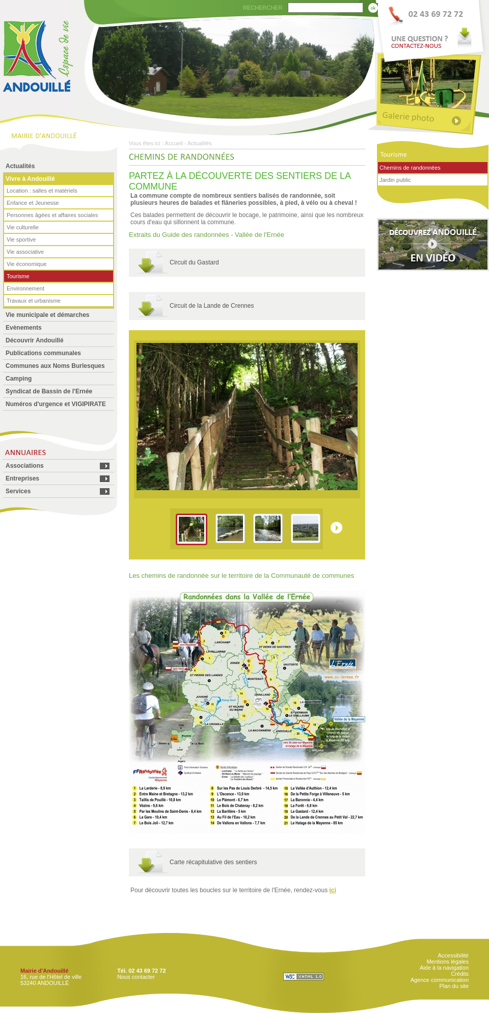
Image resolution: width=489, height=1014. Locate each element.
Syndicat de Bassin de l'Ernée (49, 391)
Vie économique (27, 264)
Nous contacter (136, 977)
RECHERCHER (263, 8)
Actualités (20, 166)
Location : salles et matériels (42, 191)
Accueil (173, 143)
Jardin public (395, 180)
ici (332, 890)
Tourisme (18, 276)
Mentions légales (447, 961)
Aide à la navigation (444, 968)
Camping (19, 378)
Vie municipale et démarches (48, 314)
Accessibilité (453, 955)
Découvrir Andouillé (35, 340)
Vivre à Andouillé (30, 178)
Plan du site (454, 986)
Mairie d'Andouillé (44, 971)
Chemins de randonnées (410, 168)
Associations (25, 465)
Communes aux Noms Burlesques (55, 365)
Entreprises (22, 478)
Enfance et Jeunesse (33, 203)
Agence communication (440, 980)
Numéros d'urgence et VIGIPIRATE (56, 404)
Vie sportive (21, 239)
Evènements (24, 327)
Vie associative (25, 252)
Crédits (460, 974)
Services (18, 491)
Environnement (25, 288)
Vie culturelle (23, 227)
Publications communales (43, 353)
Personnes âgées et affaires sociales (52, 215)
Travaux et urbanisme (34, 301)
